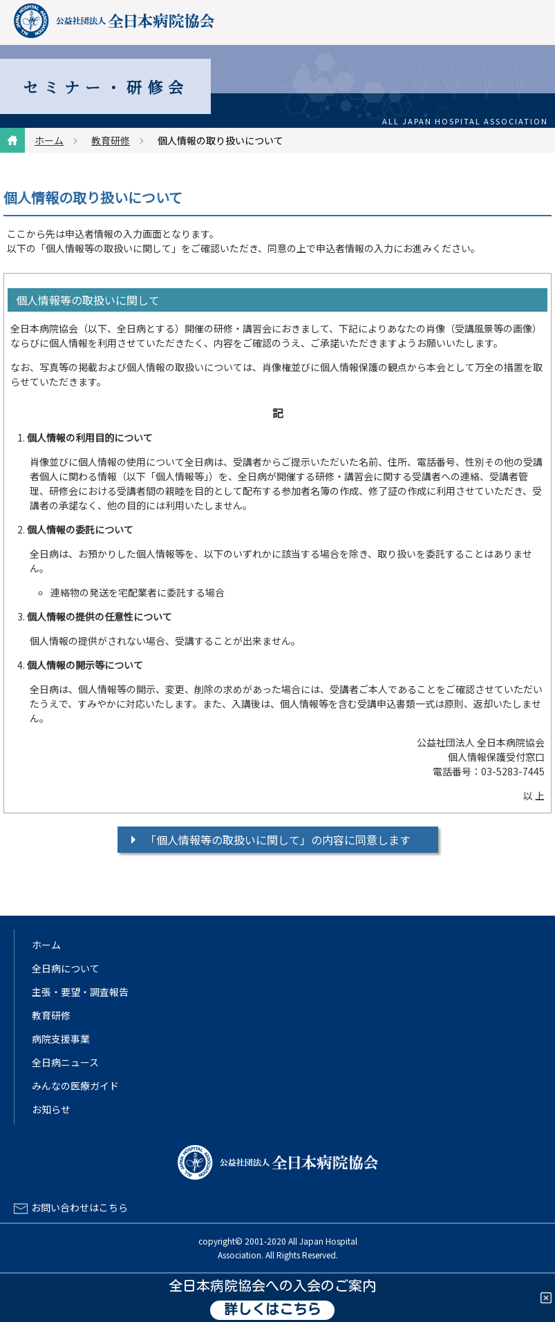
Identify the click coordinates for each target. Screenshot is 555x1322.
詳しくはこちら (272, 1310)
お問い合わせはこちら (79, 1207)
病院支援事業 (61, 1039)
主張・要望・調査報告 (80, 992)
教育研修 (110, 140)
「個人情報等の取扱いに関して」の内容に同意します (278, 839)
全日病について (66, 968)
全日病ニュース (65, 1062)
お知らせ (51, 1109)
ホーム (49, 140)
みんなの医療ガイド (75, 1086)
